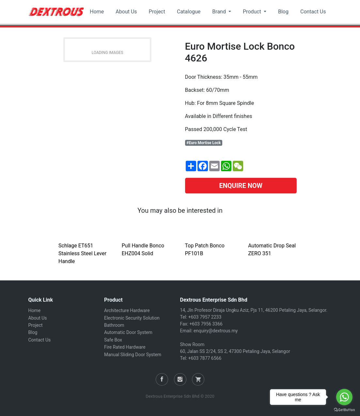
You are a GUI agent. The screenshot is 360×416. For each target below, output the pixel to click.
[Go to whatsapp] (344, 397)
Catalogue (188, 11)
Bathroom (114, 325)
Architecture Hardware (127, 310)
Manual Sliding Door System (132, 354)
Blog (283, 11)
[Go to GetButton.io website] (344, 409)
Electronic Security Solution (132, 318)
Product (252, 11)
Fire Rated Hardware (125, 347)
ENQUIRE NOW (240, 186)
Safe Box (113, 339)
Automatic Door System (128, 332)
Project (157, 11)
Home (97, 11)
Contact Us (313, 11)
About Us (126, 11)
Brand (219, 11)
